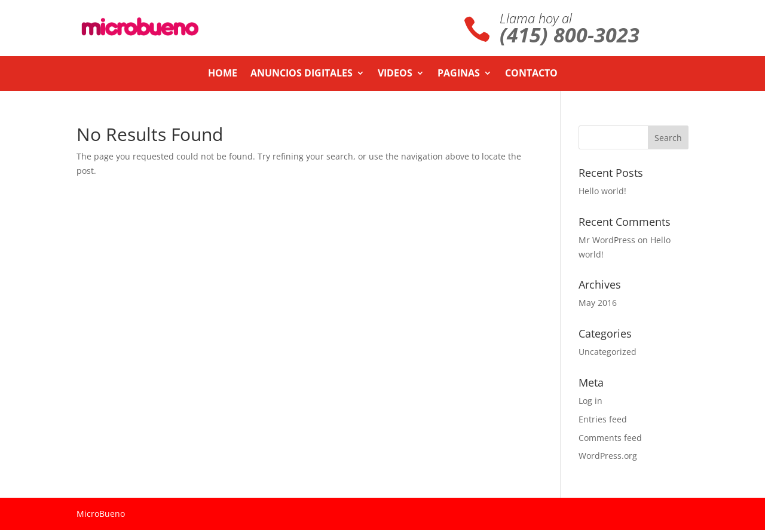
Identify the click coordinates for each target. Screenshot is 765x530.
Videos (395, 74)
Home (222, 74)
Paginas (458, 74)
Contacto (531, 74)
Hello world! (602, 191)
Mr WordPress (607, 240)
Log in (590, 400)
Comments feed (610, 437)
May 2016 (598, 302)
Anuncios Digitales (301, 74)
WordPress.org (608, 455)
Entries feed (603, 419)
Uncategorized (608, 351)
